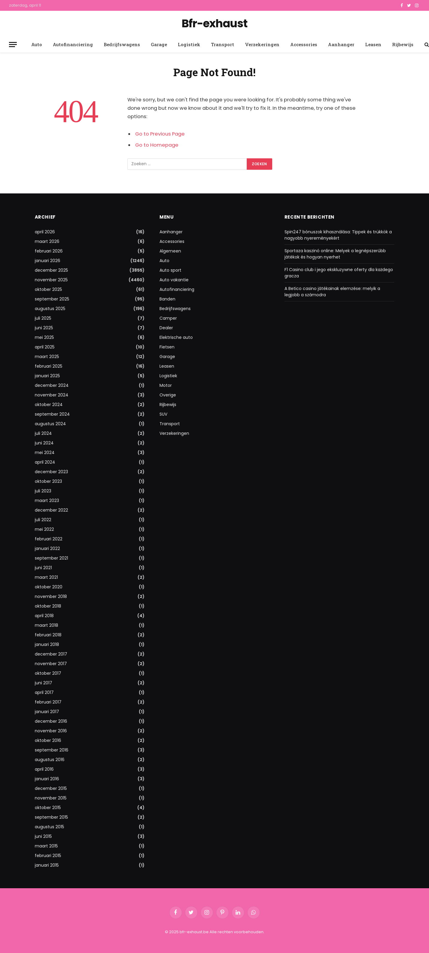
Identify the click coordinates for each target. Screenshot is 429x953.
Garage (159, 44)
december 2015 (51, 788)
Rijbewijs (402, 44)
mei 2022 (44, 529)
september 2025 (52, 299)
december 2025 (51, 270)
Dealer (166, 328)
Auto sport (170, 270)
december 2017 (51, 654)
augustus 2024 (50, 424)
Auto (36, 44)
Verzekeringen (262, 44)
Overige (167, 395)
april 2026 (45, 232)
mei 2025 (44, 337)
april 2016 (44, 769)
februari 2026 (49, 251)
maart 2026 (47, 241)
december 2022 (51, 510)
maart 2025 (47, 357)
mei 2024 (45, 453)
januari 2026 (47, 261)
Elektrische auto (176, 337)
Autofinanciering (73, 44)
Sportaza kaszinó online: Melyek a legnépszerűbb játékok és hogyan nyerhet (335, 254)
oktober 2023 (48, 481)
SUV (163, 414)
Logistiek (189, 44)
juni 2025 (44, 328)
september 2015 (51, 817)
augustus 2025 (50, 309)
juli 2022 (43, 520)
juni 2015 (43, 836)
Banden (167, 299)
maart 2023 (47, 500)
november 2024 (51, 395)
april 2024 (45, 462)
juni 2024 (44, 443)
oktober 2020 (48, 587)
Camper (168, 318)
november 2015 (51, 798)
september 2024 (52, 414)
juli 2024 (43, 433)
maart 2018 (46, 625)
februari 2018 (48, 635)
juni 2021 (43, 568)
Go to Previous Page (160, 133)
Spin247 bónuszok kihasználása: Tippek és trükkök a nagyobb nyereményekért (338, 235)
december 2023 (51, 472)
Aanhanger (341, 44)
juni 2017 (43, 683)
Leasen (373, 44)
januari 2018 (47, 644)
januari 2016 (47, 779)
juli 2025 (43, 318)
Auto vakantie (174, 280)
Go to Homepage (156, 145)
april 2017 (44, 692)
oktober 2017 (48, 673)
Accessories (303, 44)
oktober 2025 (48, 289)
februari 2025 (48, 366)
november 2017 (51, 664)
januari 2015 (47, 865)
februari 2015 (48, 856)
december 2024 (52, 385)
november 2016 (51, 731)
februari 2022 (48, 539)
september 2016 (51, 750)
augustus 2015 (49, 827)
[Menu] (13, 44)
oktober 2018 (48, 606)
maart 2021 (46, 577)
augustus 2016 (49, 760)
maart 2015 (46, 846)
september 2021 (51, 558)
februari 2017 (48, 702)
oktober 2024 (49, 405)
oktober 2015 (48, 808)
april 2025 (45, 347)
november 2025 (51, 280)
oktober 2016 (48, 740)
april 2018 (44, 616)
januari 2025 (47, 376)
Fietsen (166, 347)
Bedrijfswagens (122, 44)
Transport (222, 44)
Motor (165, 385)
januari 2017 (47, 712)
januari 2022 (47, 548)
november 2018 (51, 596)
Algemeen (170, 251)
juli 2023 (43, 491)
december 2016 (51, 721)
